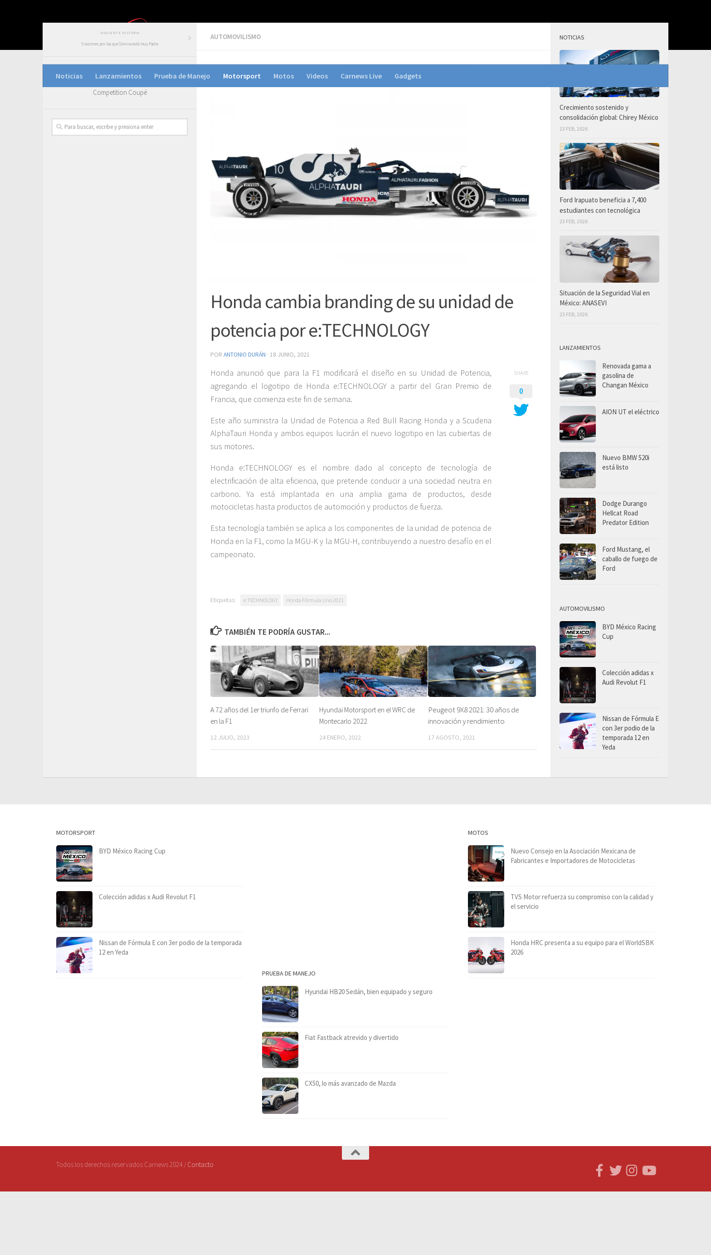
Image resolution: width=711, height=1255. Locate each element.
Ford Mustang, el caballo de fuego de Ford (629, 623)
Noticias (69, 75)
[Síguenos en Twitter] (615, 1234)
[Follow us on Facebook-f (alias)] (599, 1234)
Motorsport (242, 75)
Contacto (200, 1228)
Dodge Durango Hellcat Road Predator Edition (625, 577)
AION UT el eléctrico (630, 476)
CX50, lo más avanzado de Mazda (350, 1146)
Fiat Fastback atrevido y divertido (352, 1101)
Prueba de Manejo (182, 75)
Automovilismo (237, 100)
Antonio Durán (246, 418)
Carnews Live (361, 75)
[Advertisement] (120, 354)
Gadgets (407, 75)
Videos (317, 75)
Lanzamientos (118, 75)
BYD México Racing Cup (132, 914)
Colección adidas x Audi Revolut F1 (147, 960)
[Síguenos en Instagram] (632, 1234)
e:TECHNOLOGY (260, 663)
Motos (283, 75)
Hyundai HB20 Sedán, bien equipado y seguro (369, 1055)
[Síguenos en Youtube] (648, 1234)
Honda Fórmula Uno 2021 (315, 663)
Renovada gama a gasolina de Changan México (626, 440)
